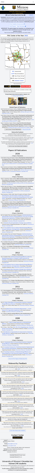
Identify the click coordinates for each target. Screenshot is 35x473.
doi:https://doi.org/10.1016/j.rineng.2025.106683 (19, 127)
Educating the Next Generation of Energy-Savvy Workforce (18, 269)
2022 (26, 36)
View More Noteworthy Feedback (17, 430)
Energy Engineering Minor (18, 95)
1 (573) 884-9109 (12, 445)
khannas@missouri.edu (12, 443)
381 (13, 71)
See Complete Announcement (17, 24)
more (31, 139)
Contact (7, 86)
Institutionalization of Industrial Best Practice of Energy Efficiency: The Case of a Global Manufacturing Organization (17, 216)
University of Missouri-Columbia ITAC (19, 171)
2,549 (12, 73)
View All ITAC (26, 129)
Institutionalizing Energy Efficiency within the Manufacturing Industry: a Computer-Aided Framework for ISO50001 (17, 258)
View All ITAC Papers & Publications (17, 358)
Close (31, 15)
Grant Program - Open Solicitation (17, 26)
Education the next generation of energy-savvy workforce (17, 223)
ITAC (2, 2)
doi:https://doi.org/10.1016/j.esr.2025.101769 (17, 183)
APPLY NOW (25, 86)
